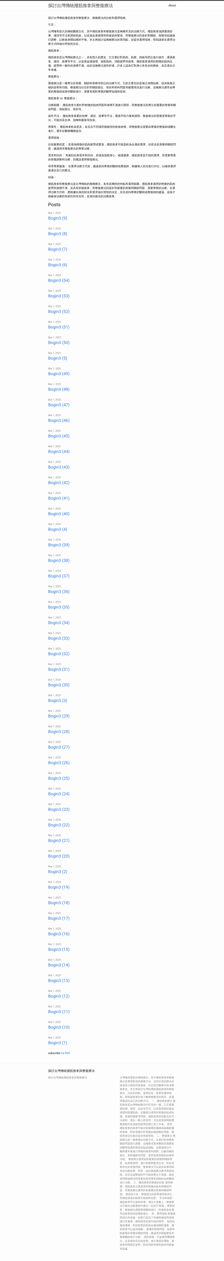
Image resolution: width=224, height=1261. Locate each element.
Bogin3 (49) (59, 373)
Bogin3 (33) (59, 638)
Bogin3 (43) (59, 467)
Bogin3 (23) (59, 809)
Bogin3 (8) (57, 233)
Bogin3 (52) (59, 311)
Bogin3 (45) (59, 436)
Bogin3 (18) (59, 902)
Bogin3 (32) (59, 653)
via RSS (65, 1053)
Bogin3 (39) (59, 545)
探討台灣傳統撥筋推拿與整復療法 (80, 5)
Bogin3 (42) (59, 482)
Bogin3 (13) (59, 980)
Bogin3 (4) (57, 529)
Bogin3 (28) (59, 731)
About (172, 5)
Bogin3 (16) (59, 933)
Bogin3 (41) (59, 498)
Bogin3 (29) (59, 716)
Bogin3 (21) (59, 840)
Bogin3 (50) (59, 342)
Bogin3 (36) (59, 591)
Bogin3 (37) (59, 576)
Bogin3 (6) (57, 264)
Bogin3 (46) (59, 420)
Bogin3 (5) (57, 358)
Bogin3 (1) (57, 1042)
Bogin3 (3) (57, 700)
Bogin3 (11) (59, 1011)
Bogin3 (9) (57, 218)
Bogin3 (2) (57, 871)
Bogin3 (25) (59, 778)
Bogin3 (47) (59, 404)
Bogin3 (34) (59, 622)
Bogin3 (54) (59, 280)
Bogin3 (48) (59, 389)
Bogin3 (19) (59, 887)
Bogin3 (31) (59, 669)
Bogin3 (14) (59, 965)
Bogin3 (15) (59, 949)
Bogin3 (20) (59, 856)
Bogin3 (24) (59, 793)
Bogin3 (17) (59, 918)
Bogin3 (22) (59, 825)
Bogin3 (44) (59, 451)
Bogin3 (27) (59, 747)
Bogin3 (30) (59, 685)
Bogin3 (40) (59, 513)
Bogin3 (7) (57, 249)
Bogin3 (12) (59, 996)
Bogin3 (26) (59, 762)
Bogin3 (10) (59, 1027)
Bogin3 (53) (59, 296)
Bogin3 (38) (59, 560)
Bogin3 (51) (59, 327)
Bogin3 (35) (59, 607)
